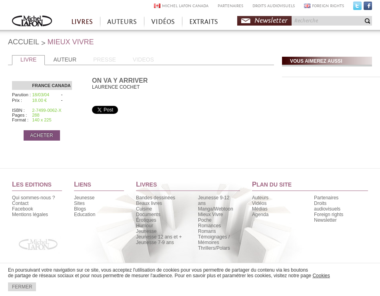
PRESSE (104, 59)
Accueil (32, 22)
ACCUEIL (23, 42)
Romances (209, 225)
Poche (205, 220)
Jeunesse (84, 198)
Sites (79, 203)
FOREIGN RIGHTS (328, 5)
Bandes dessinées (155, 198)
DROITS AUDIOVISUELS (273, 5)
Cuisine (144, 209)
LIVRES (82, 22)
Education (84, 214)
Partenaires (326, 198)
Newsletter (271, 20)
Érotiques (146, 220)
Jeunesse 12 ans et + (159, 237)
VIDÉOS (163, 22)
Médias (260, 209)
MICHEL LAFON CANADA (185, 5)
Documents (148, 214)
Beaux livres (149, 203)
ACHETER (41, 135)
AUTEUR (64, 59)
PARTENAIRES (230, 5)
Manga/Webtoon (215, 209)
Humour (144, 225)
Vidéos (259, 203)
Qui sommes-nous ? (33, 198)
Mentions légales (30, 214)
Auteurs (260, 198)
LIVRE (28, 59)
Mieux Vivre (210, 214)
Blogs (80, 209)
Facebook (368, 8)
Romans (207, 231)
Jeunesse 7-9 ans (155, 242)
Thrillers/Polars (214, 248)
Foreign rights (328, 214)
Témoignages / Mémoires (214, 239)
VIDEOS (143, 59)
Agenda (260, 214)
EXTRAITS (203, 22)
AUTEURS (122, 22)
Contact (20, 203)
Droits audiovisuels (327, 206)
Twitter (357, 8)
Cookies (321, 275)
